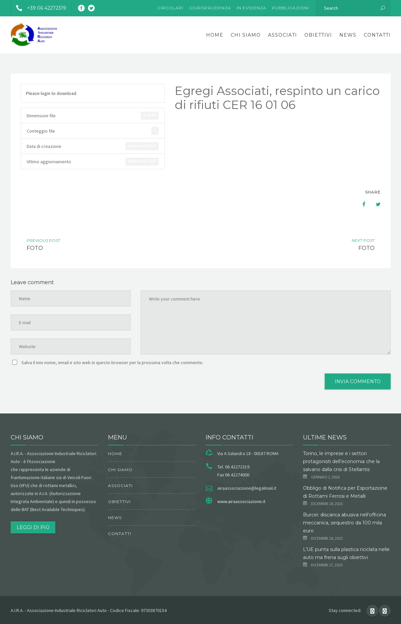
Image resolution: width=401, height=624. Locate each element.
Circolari (170, 7)
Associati (282, 35)
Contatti (377, 35)
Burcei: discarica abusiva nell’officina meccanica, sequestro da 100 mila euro (344, 523)
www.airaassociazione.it (241, 501)
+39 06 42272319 (38, 8)
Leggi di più (33, 527)
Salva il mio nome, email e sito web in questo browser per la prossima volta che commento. (112, 362)
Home (214, 35)
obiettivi (318, 35)
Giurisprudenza (210, 7)
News (347, 35)
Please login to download (51, 93)
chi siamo (246, 35)
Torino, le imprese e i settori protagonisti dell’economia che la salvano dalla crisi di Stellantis (341, 461)
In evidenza (251, 7)
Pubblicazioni (290, 7)
